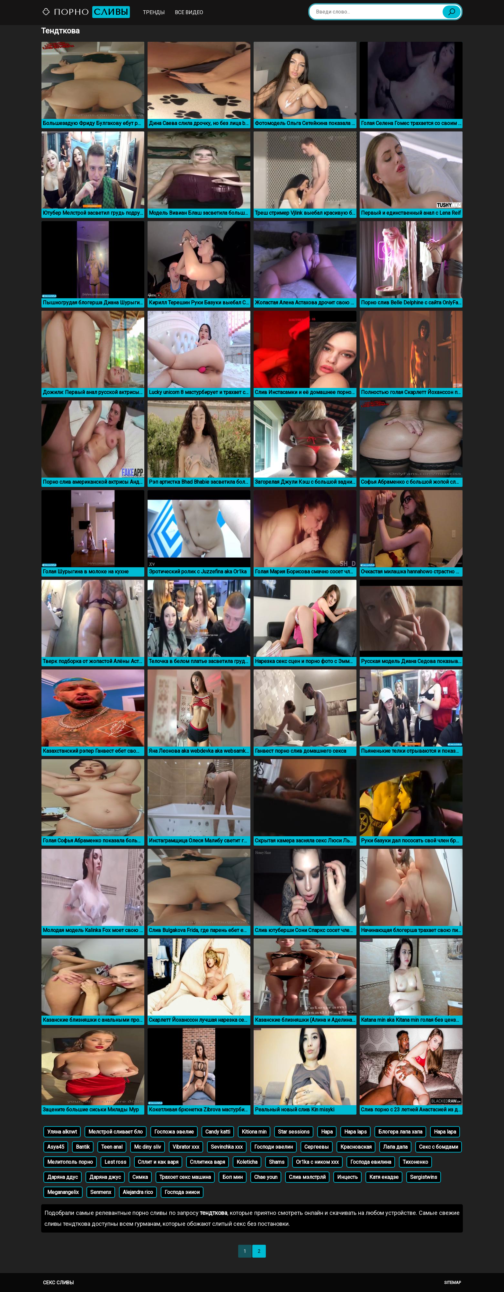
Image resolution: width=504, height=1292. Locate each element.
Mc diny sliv (147, 1147)
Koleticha (247, 1162)
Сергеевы (316, 1147)
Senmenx (100, 1192)
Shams (276, 1162)
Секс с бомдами (438, 1147)
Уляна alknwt (62, 1132)
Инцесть (347, 1177)
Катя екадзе (384, 1177)
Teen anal (111, 1147)
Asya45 (55, 1147)
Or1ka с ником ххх (317, 1162)
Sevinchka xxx (227, 1147)
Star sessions (294, 1132)
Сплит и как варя (158, 1162)
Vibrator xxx (186, 1147)
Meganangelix (63, 1192)
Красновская (356, 1147)
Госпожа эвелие (174, 1132)
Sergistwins (423, 1177)
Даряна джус (105, 1177)
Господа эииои (182, 1192)
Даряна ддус (62, 1177)
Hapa (327, 1132)
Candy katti (217, 1132)
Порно (86, 12)
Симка (140, 1177)
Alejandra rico (138, 1192)
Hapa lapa (445, 1132)
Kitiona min (254, 1132)
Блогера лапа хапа (400, 1132)
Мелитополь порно (70, 1162)
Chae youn (265, 1177)
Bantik (83, 1147)
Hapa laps (355, 1132)
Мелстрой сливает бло (115, 1132)
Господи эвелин (273, 1147)
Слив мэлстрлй (307, 1177)
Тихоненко (415, 1162)
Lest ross (115, 1162)
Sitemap (452, 1282)
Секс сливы (58, 1283)
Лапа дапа (395, 1147)
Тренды (154, 12)
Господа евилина (370, 1162)
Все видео (189, 12)
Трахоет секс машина (185, 1177)
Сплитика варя (207, 1162)
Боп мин (232, 1177)
